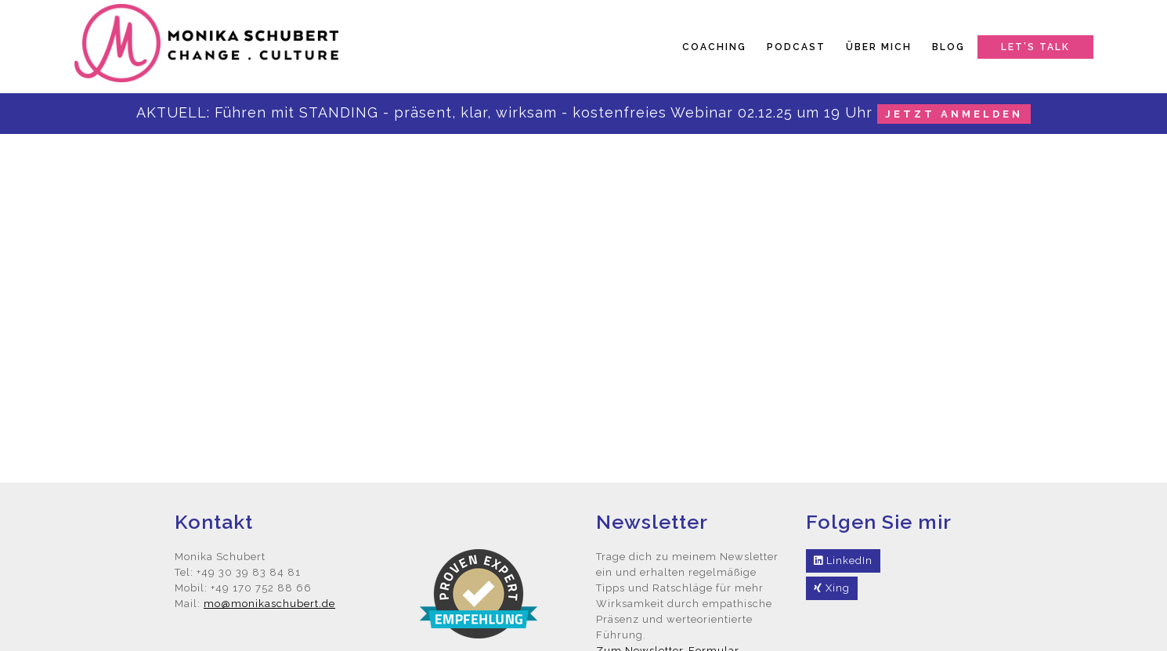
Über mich (879, 47)
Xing (832, 588)
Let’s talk (1035, 47)
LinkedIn (843, 560)
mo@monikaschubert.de (269, 603)
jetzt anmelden (954, 114)
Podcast (796, 47)
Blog (948, 47)
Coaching (714, 47)
